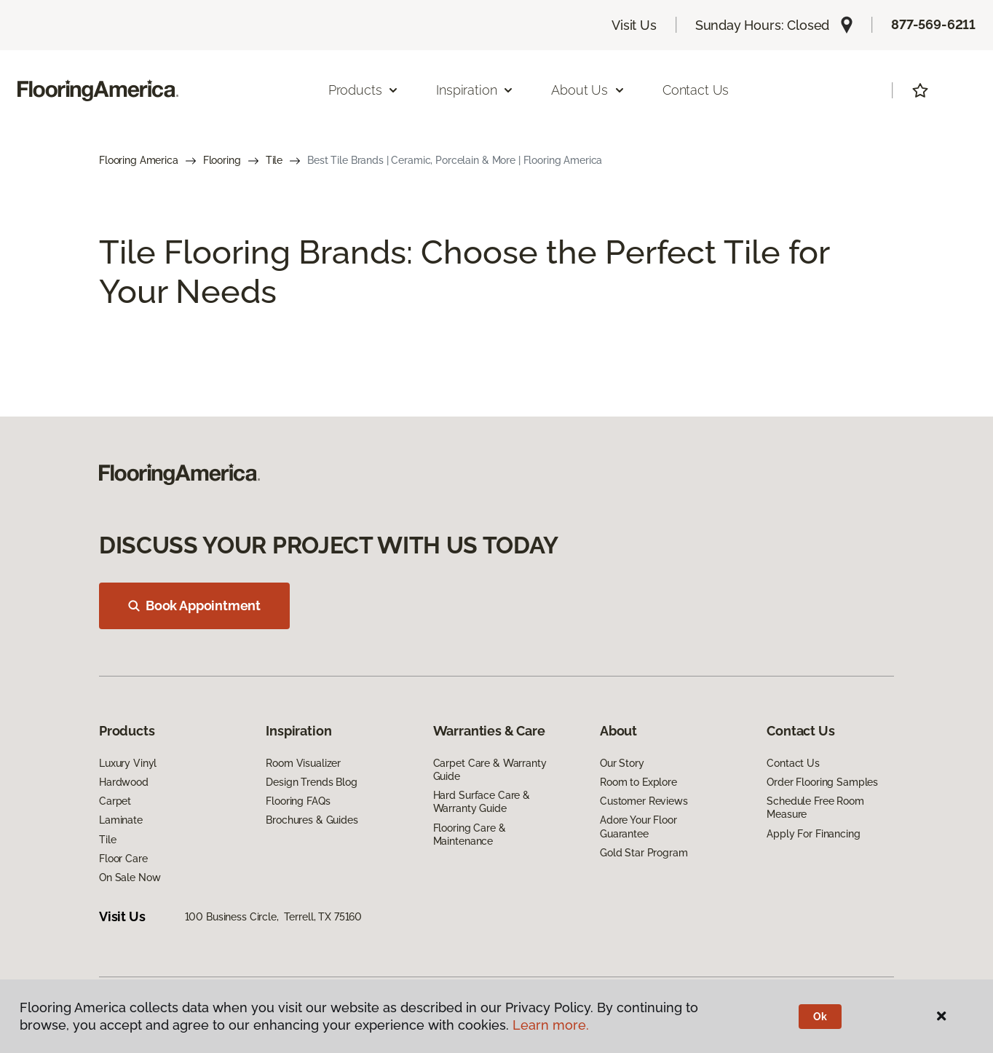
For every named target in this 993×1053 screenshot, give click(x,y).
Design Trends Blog (311, 782)
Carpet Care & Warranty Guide (490, 769)
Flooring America (138, 160)
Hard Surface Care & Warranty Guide (481, 801)
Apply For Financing (813, 834)
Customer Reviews (644, 801)
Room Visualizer (303, 763)
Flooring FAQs (298, 801)
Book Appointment (194, 605)
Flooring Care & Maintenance (469, 834)
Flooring (222, 160)
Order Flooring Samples (822, 782)
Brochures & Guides (311, 820)
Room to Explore (638, 782)
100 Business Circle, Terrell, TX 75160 (274, 917)
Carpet (115, 801)
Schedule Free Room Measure (815, 807)
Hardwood (124, 782)
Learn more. (551, 1025)
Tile (274, 160)
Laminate (121, 820)
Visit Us (634, 25)
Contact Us (695, 90)
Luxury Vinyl (128, 763)
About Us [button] (588, 90)
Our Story (622, 763)
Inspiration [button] (475, 90)
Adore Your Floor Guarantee (638, 826)
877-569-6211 (933, 24)
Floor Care (123, 858)
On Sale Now (129, 877)
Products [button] (364, 90)
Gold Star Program (644, 853)
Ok (820, 1016)
